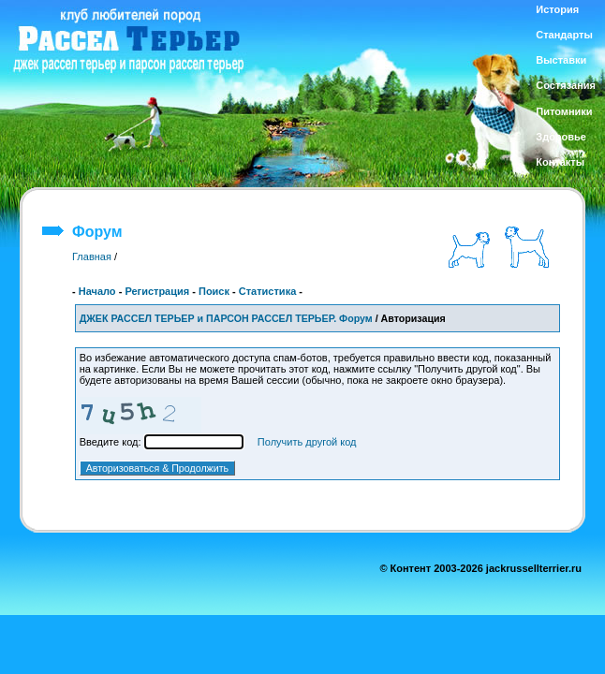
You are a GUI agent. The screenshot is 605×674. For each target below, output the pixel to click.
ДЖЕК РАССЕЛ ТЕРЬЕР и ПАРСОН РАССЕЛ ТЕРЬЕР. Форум (226, 318)
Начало (97, 291)
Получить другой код (307, 441)
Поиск (214, 291)
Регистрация (157, 291)
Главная (91, 256)
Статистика (268, 291)
